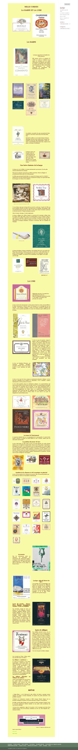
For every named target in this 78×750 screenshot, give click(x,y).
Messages (45, 745)
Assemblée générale (40, 744)
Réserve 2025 (62, 16)
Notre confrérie (25, 744)
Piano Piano (15, 733)
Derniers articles (16, 744)
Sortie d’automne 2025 (64, 14)
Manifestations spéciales (12, 745)
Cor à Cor (15, 731)
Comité (40, 745)
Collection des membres (32, 745)
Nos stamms (32, 744)
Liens (49, 745)
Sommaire (10, 744)
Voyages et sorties (22, 745)
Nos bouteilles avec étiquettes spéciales (53, 744)
